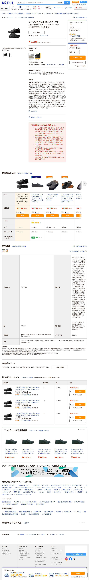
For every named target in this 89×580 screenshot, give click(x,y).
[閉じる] (86, 568)
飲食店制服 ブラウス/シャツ (40, 485)
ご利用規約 (38, 550)
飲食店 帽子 (48, 489)
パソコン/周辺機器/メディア (47, 502)
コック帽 (39, 489)
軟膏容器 (22, 534)
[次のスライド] (86, 444)
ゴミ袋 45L (52, 534)
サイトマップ (38, 548)
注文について (5, 548)
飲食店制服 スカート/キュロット (60, 485)
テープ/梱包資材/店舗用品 (9, 511)
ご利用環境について (40, 554)
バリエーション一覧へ (27, 377)
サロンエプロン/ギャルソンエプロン (45, 487)
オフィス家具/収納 (79, 502)
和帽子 (56, 489)
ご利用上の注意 (39, 555)
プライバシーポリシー (40, 552)
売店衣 (49, 492)
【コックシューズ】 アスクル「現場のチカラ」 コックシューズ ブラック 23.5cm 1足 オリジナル (37, 198)
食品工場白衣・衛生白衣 (29, 492)
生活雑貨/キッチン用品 (11, 504)
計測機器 (58, 511)
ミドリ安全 (10, 17)
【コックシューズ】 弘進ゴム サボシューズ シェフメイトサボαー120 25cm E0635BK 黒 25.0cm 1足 (67, 198)
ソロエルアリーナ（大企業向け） (56, 551)
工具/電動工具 (37, 511)
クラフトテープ (32, 534)
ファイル (16, 502)
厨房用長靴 (17, 492)
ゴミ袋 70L (42, 534)
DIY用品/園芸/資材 (47, 514)
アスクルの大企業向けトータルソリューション (56, 563)
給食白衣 (41, 492)
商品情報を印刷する (80, 17)
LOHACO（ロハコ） (55, 548)
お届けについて (6, 550)
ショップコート (79, 487)
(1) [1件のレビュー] (40, 222)
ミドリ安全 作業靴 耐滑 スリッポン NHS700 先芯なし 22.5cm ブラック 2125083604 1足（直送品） (27, 414)
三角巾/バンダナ (65, 489)
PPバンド (61, 534)
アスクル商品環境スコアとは (78, 251)
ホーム (3, 13)
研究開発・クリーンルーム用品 (72, 511)
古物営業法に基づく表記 (40, 558)
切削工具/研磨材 (48, 511)
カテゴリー (4, 8)
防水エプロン (57, 492)
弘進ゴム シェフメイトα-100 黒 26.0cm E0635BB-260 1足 (82, 196)
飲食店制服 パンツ (77, 485)
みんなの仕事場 (54, 557)
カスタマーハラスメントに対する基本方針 (24, 554)
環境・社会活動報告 (24, 552)
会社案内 (21, 548)
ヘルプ (84, 4)
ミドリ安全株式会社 (74, 36)
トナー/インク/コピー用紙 (29, 502)
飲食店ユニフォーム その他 (23, 494)
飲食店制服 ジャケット (8, 485)
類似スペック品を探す (25, 173)
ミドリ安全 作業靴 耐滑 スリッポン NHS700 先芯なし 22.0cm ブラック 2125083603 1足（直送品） (27, 401)
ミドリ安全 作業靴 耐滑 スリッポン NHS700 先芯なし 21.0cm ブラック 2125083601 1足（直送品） (27, 388)
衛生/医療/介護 (40, 504)
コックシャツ (5, 489)
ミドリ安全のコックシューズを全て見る (24, 17)
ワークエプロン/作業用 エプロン (23, 487)
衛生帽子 (79, 492)
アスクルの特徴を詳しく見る (78, 577)
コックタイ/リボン (78, 489)
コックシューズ (47, 13)
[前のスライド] (2, 444)
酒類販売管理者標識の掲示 (40, 562)
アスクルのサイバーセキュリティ (24, 558)
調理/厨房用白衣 (29, 489)
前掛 (59, 487)
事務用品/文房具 (6, 502)
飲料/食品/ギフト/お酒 (27, 504)
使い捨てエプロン (69, 492)
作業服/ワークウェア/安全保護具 (15, 13)
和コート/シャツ (17, 489)
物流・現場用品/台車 (24, 511)
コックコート (67, 487)
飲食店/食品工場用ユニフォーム (33, 13)
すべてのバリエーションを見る (55, 65)
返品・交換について (7, 554)
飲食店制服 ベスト (24, 485)
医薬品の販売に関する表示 (40, 565)
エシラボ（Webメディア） (56, 560)
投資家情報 (22, 550)
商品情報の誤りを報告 (19, 246)
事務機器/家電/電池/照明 (64, 502)
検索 (67, 3)
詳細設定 (60, 2)
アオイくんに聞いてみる (76, 554)
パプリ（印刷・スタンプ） (55, 554)
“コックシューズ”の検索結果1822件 (39, 430)
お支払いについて (6, 552)
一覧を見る (26, 523)
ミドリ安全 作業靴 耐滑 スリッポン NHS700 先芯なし (66, 13)
